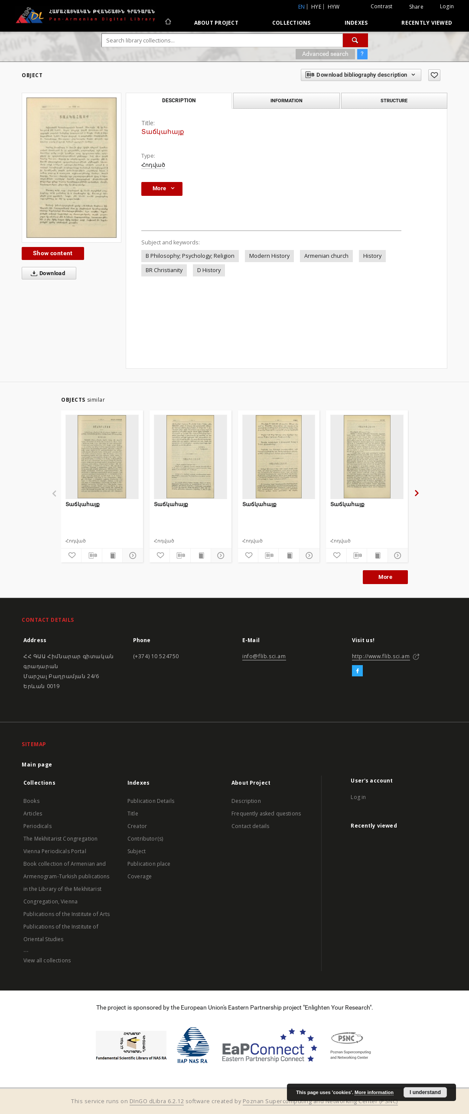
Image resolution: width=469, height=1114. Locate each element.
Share (416, 6)
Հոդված (153, 165)
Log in (358, 797)
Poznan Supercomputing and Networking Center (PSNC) (320, 1101)
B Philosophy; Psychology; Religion (190, 256)
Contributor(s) (145, 838)
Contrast (382, 6)
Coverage (139, 876)
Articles (32, 813)
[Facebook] (357, 671)
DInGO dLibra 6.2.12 (157, 1101)
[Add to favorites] (434, 75)
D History (209, 270)
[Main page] (167, 22)
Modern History (269, 256)
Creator (137, 826)
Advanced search (325, 53)
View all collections (47, 960)
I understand (425, 1092)
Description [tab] (178, 100)
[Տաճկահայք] (102, 456)
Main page (37, 764)
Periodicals (37, 826)
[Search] (355, 40)
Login (447, 6)
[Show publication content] (112, 555)
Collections (291, 22)
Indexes (356, 22)
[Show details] (131, 555)
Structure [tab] (394, 100)
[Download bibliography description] (91, 555)
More (385, 577)
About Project (216, 22)
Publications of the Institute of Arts (66, 914)
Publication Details (150, 801)
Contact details (250, 826)
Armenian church (326, 256)
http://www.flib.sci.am (381, 656)
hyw (334, 7)
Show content (53, 253)
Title (132, 813)
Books (31, 801)
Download (46, 273)
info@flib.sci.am (264, 656)
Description (246, 801)
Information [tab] (286, 100)
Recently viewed (426, 22)
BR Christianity (164, 270)
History (372, 256)
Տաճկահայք (82, 504)
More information (374, 1092)
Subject (136, 851)
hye (316, 7)
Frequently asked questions (266, 813)
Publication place (149, 863)
